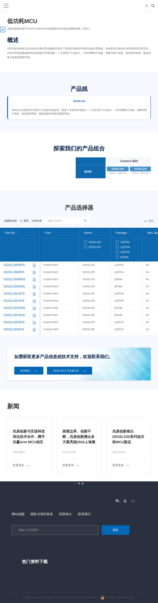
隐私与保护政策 (42, 514)
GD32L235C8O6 (14, 315)
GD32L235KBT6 (14, 322)
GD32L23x (79, 101)
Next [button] (152, 446)
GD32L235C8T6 (14, 300)
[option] (29, 446)
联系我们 (84, 514)
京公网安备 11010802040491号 (117, 597)
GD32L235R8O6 (14, 286)
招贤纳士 (65, 514)
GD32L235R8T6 (14, 272)
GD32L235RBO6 (14, 279)
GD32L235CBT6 (14, 293)
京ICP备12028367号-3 (88, 597)
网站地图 (18, 514)
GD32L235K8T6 (14, 329)
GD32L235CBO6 (14, 307)
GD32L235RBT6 (14, 265)
